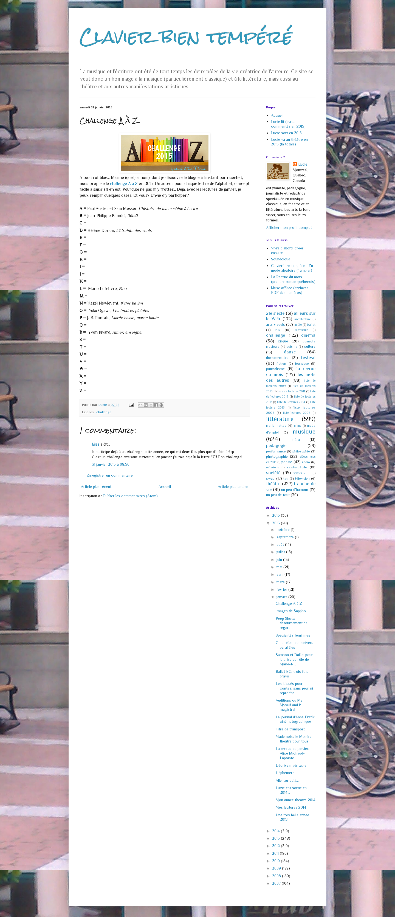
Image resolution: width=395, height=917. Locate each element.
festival (308, 357)
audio (298, 324)
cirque (283, 341)
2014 (276, 831)
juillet (281, 552)
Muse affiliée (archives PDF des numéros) (290, 290)
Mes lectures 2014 (291, 807)
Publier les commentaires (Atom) (130, 496)
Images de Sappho (291, 611)
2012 (276, 845)
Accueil (165, 486)
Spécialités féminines (293, 635)
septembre (285, 537)
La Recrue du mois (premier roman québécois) (293, 279)
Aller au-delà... (287, 780)
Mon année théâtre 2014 (295, 800)
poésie (286, 462)
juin (279, 559)
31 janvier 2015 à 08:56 (110, 464)
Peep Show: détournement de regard (291, 623)
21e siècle (275, 313)
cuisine (291, 346)
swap (270, 478)
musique (304, 431)
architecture (302, 319)
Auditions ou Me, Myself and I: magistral (289, 705)
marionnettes (276, 425)
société (273, 472)
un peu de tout (278, 495)
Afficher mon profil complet (289, 227)
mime (297, 425)
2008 (277, 876)
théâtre (273, 483)
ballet (311, 325)
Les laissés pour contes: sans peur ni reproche (294, 688)
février (282, 589)
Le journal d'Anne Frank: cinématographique (295, 719)
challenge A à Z (124, 183)
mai (279, 567)
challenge (103, 412)
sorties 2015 (302, 473)
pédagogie (276, 445)
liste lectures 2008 (297, 412)
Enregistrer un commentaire (109, 475)
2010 (276, 861)
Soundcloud (280, 259)
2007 (277, 883)
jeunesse (302, 363)
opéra (295, 439)
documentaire (277, 357)
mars (281, 582)
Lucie (302, 164)
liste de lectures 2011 (291, 391)
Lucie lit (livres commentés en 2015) (288, 123)
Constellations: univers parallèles (294, 644)
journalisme (275, 369)
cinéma (308, 335)
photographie (277, 456)
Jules (95, 444)
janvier (282, 597)
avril (280, 574)
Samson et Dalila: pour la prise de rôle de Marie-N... (294, 659)
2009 (277, 868)
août (280, 544)
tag (285, 478)
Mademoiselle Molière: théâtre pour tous (294, 738)
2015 (276, 523)
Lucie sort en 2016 (286, 133)
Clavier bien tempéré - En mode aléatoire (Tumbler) (292, 267)
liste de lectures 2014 (291, 402)
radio (306, 462)
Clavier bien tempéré (186, 36)
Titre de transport (290, 729)
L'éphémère (285, 772)
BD (277, 330)
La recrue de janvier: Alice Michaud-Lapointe (292, 753)
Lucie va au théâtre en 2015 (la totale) (289, 141)
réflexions (272, 467)
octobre (283, 529)
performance (276, 451)
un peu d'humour (295, 489)
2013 (276, 838)
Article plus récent (96, 486)
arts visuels (275, 324)
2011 (276, 853)
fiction (281, 363)
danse (290, 352)
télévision (302, 478)
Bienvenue (301, 329)
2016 (276, 515)
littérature (280, 418)
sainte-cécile (297, 467)
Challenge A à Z (289, 603)
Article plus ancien (233, 486)
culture (309, 346)
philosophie (301, 451)
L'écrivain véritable (291, 765)
